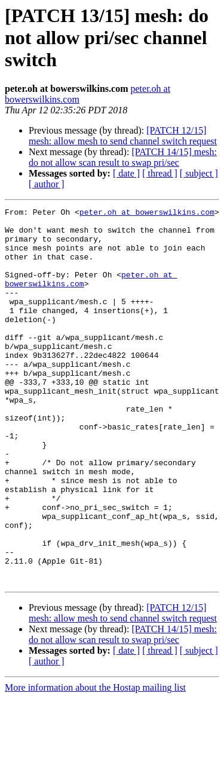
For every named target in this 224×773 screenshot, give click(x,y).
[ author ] (47, 184)
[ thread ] (159, 173)
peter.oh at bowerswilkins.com (146, 213)
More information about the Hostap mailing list (95, 762)
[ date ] (126, 173)
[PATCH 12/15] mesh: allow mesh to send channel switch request (123, 135)
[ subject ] (199, 173)
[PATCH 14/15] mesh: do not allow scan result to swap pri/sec (123, 157)
